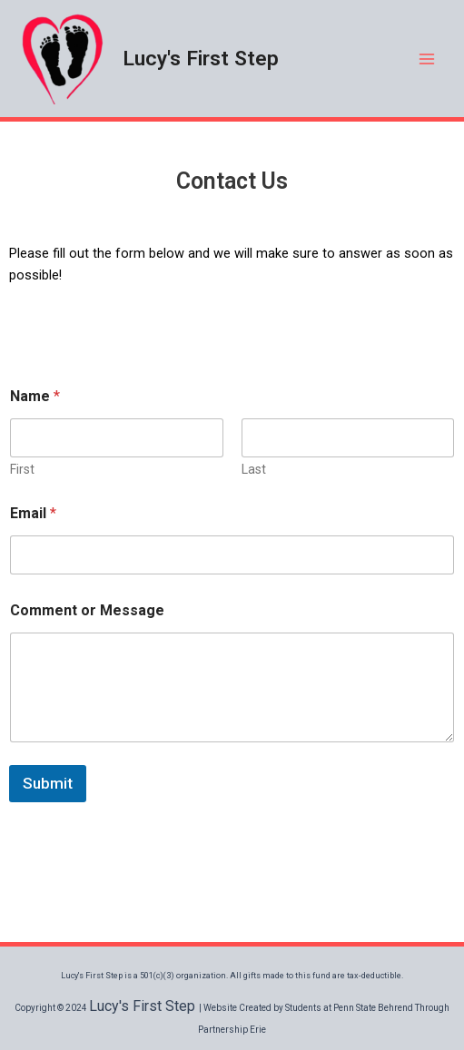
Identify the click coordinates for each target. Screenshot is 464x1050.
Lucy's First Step (201, 58)
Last (254, 469)
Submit (48, 783)
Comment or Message (87, 610)
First (22, 469)
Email (33, 513)
